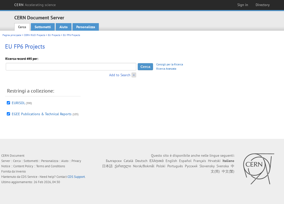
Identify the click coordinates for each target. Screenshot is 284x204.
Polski (160, 166)
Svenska (223, 166)
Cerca (22, 27)
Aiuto (63, 27)
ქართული (123, 166)
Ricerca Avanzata (166, 68)
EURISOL (18, 103)
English (171, 160)
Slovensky (207, 166)
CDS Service (29, 177)
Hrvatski (214, 160)
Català (128, 160)
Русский (191, 166)
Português (175, 166)
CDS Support (76, 177)
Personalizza (85, 27)
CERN (35, 5)
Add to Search (119, 75)
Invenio (21, 171)
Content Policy (23, 166)
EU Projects (54, 35)
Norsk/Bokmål (143, 166)
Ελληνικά (157, 160)
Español (185, 160)
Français (199, 160)
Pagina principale (12, 35)
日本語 (107, 166)
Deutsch (141, 160)
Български (114, 160)
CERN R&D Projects (34, 35)
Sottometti (43, 27)
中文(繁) (228, 171)
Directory (263, 5)
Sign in (242, 5)
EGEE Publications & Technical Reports (42, 114)
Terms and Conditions (50, 166)
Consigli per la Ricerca (169, 64)
